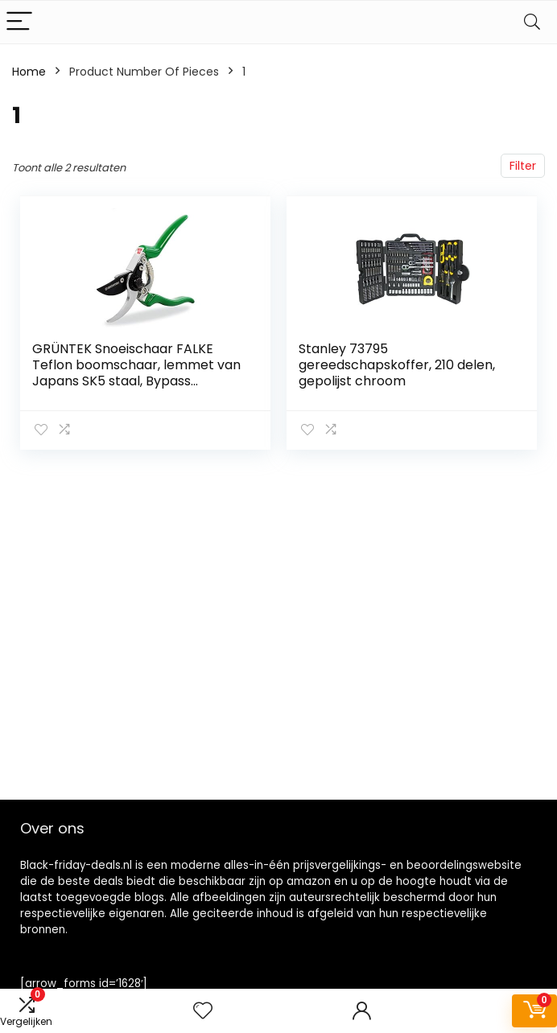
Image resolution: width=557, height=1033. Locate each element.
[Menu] (19, 22)
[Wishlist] (202, 1011)
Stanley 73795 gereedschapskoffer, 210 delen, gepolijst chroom (397, 365)
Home (29, 72)
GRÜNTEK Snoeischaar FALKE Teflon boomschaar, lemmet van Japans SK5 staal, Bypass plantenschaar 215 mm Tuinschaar (136, 381)
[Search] (532, 22)
